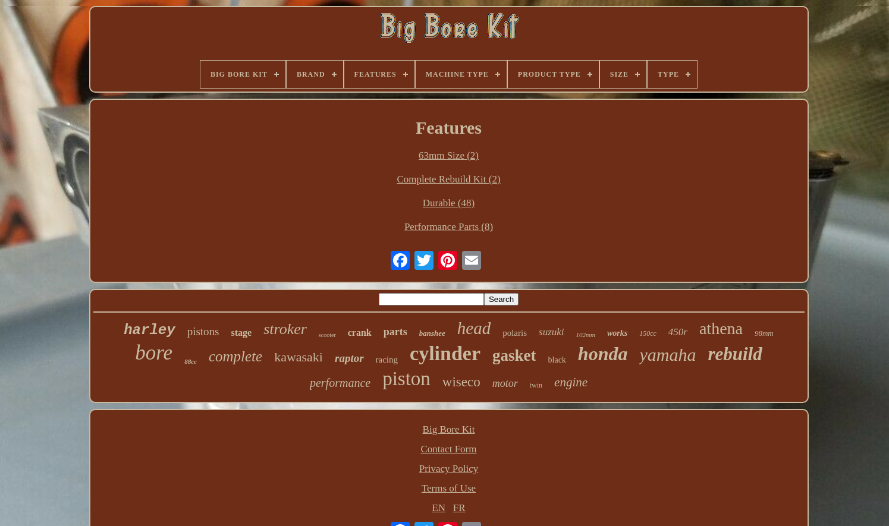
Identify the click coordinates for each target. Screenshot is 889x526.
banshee (432, 333)
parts (395, 332)
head (474, 328)
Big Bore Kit (449, 429)
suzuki (551, 332)
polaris (514, 333)
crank (360, 332)
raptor (349, 358)
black (557, 359)
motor (505, 383)
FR (459, 508)
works (617, 333)
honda (603, 353)
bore (153, 352)
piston (406, 378)
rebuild (735, 354)
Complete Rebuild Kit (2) (448, 179)
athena (721, 328)
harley (149, 330)
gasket (514, 355)
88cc (190, 361)
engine (571, 382)
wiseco (461, 381)
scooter (327, 335)
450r (677, 332)
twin (536, 385)
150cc (647, 333)
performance (340, 382)
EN (438, 508)
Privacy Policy (449, 468)
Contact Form (449, 449)
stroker (285, 329)
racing (387, 359)
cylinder (445, 353)
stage (241, 332)
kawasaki (298, 356)
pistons (203, 331)
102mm (585, 334)
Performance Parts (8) (448, 226)
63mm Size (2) (449, 155)
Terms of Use (449, 488)
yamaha (667, 354)
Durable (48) (449, 203)
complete (235, 356)
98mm (764, 333)
